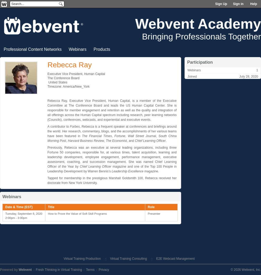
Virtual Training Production (82, 259)
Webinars (77, 49)
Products (102, 49)
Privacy (104, 270)
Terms (90, 270)
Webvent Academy (198, 24)
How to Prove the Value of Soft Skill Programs (77, 213)
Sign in (238, 4)
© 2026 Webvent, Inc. (246, 270)
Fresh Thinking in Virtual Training (59, 270)
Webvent (25, 270)
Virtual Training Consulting (128, 259)
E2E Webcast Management (175, 259)
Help (253, 4)
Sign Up (221, 4)
